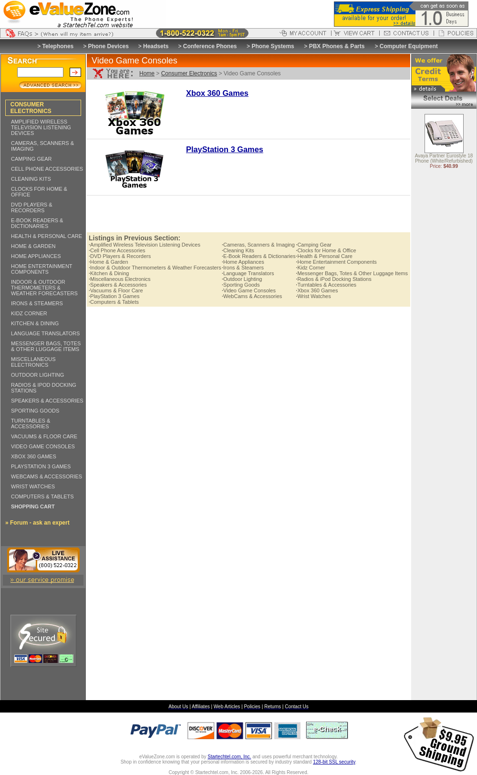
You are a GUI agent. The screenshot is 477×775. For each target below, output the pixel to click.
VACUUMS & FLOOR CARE (44, 436)
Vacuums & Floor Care (116, 290)
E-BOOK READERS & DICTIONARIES (37, 223)
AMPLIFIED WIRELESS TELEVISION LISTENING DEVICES (41, 127)
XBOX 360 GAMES (33, 456)
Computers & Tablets (114, 302)
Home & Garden (108, 262)
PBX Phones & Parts (337, 46)
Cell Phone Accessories (117, 250)
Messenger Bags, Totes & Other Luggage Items (352, 273)
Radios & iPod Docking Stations (333, 279)
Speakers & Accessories (118, 285)
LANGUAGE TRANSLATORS (45, 333)
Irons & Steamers (243, 267)
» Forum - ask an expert (37, 522)
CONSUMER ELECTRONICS (31, 107)
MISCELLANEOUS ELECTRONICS (33, 362)
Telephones (58, 46)
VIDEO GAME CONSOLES (43, 446)
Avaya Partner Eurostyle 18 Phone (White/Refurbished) (444, 159)
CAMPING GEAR (31, 159)
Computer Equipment (409, 46)
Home (147, 73)
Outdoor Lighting (242, 279)
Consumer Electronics (189, 73)
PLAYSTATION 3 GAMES (41, 466)
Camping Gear (314, 245)
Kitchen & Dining (109, 273)
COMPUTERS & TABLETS (42, 496)
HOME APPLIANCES (36, 256)
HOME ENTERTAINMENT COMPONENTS (41, 269)
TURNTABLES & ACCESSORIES (30, 423)
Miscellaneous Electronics (120, 279)
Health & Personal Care (324, 256)
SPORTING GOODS (35, 410)
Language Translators (248, 273)
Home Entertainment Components (336, 262)
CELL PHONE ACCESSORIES (47, 169)
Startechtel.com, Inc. (229, 756)
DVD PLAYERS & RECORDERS (31, 207)
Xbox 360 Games (317, 290)
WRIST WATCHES (33, 486)
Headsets (155, 46)
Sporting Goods (241, 285)
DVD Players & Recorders (120, 256)
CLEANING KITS (31, 179)
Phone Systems (272, 46)
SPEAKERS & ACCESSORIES (47, 400)
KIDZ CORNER (29, 313)
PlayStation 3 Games (114, 296)
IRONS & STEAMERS (37, 303)
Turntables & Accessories (326, 285)
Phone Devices (108, 46)
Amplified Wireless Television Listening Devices (144, 245)
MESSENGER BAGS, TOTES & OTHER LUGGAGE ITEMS (46, 346)
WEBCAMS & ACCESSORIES (46, 476)
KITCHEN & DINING (35, 323)
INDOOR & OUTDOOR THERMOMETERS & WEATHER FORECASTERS (44, 287)
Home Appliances (243, 262)
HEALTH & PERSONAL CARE (46, 236)
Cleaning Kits (238, 250)
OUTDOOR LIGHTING (37, 375)
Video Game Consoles (249, 290)
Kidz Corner (310, 267)
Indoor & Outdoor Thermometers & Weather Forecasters (155, 267)
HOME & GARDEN (33, 246)
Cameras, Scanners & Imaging (258, 245)
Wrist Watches (313, 296)
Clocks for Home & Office (326, 250)
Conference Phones (210, 46)
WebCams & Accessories (252, 296)
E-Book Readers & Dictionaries (259, 256)
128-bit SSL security (334, 762)
